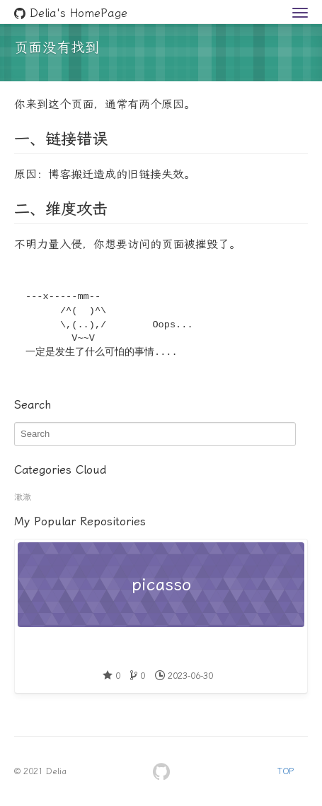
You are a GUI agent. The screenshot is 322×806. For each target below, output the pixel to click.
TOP (285, 771)
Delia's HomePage (70, 13)
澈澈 (22, 497)
